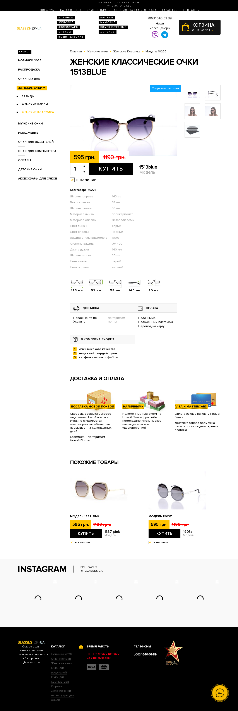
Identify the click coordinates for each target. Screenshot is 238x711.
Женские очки (30, 88)
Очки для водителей (36, 142)
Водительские (71, 36)
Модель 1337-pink (84, 516)
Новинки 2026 (61, 654)
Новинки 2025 (29, 60)
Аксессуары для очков (37, 178)
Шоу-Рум (47, 10)
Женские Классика (38, 112)
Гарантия (170, 10)
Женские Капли (35, 104)
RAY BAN (106, 17)
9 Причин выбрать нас (99, 10)
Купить (111, 169)
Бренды (28, 96)
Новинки (66, 17)
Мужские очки (30, 123)
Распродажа (29, 69)
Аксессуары (68, 27)
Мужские (107, 22)
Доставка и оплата (140, 10)
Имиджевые (28, 133)
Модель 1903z (160, 516)
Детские (107, 32)
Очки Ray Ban (61, 659)
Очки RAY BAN (29, 79)
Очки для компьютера (37, 151)
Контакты (191, 10)
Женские (65, 22)
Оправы (64, 32)
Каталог (67, 10)
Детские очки (30, 169)
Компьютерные (113, 27)
